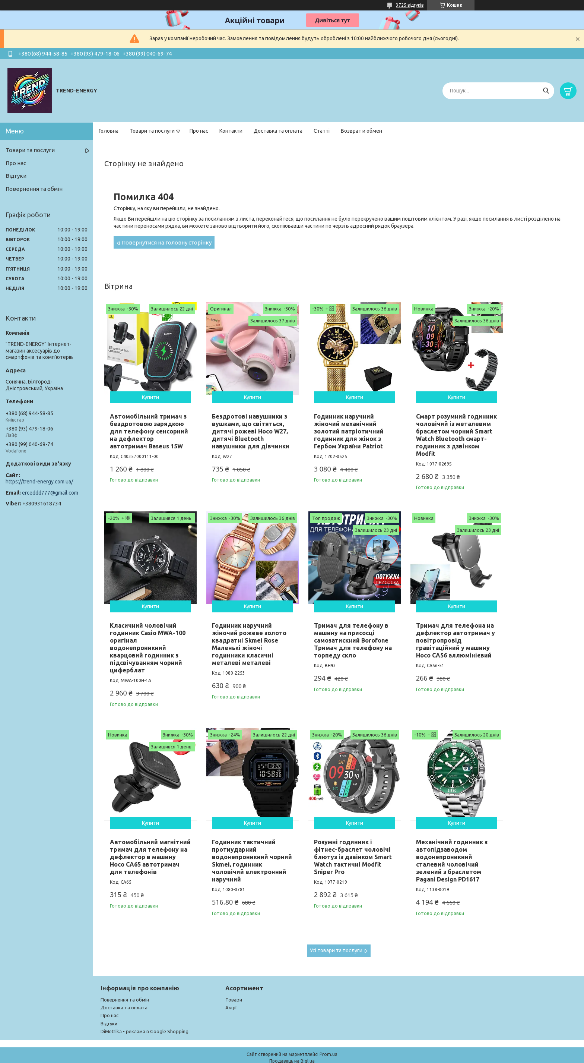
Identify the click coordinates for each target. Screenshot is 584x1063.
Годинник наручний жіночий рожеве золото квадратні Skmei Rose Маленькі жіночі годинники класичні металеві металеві (147, 638)
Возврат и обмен (361, 131)
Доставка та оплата (278, 131)
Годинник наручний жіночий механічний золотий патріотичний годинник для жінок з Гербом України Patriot (336, 424)
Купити (147, 391)
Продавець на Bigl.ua (292, 1049)
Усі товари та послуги (336, 938)
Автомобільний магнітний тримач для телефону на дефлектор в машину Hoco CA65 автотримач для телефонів (431, 638)
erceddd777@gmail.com (50, 493)
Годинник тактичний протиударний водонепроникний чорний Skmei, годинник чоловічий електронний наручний (529, 638)
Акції (231, 995)
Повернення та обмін (34, 189)
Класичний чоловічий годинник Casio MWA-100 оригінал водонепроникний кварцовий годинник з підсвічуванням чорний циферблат (528, 432)
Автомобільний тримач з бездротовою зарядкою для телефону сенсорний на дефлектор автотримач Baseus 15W (147, 428)
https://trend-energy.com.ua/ (39, 482)
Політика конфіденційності (409, 1055)
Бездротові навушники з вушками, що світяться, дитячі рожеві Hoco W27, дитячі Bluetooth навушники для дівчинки (241, 432)
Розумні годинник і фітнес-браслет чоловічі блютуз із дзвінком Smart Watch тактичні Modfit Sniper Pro (144, 849)
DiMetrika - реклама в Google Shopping (144, 1019)
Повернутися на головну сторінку (167, 242)
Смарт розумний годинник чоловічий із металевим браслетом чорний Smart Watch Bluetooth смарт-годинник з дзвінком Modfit (432, 432)
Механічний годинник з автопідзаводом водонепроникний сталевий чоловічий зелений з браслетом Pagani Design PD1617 (241, 849)
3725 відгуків (409, 5)
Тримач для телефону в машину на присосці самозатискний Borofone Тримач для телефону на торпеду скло (243, 634)
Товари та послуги (152, 131)
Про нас (199, 131)
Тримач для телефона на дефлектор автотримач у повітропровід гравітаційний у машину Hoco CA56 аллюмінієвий (338, 642)
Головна (108, 131)
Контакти (230, 131)
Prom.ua (328, 1042)
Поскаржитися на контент (347, 1055)
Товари (233, 987)
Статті (322, 131)
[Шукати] (545, 90)
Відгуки (16, 176)
